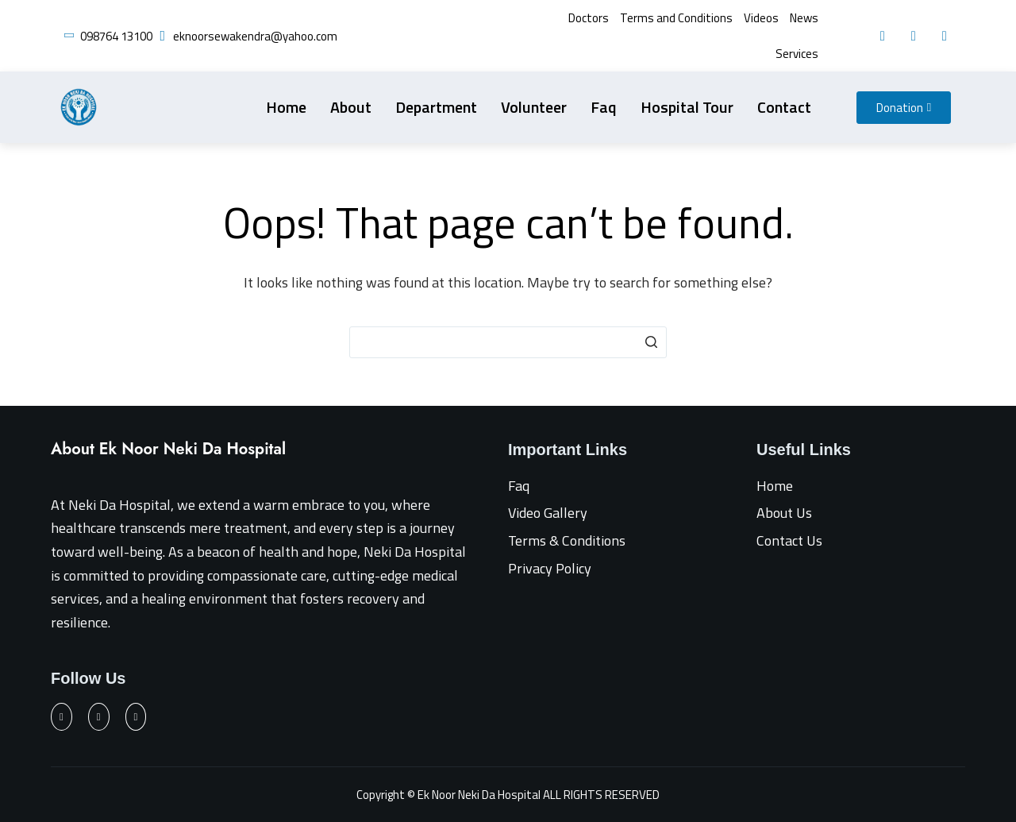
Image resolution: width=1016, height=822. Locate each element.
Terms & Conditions (566, 540)
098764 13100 (116, 36)
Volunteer (534, 107)
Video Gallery (547, 512)
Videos (761, 18)
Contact (784, 107)
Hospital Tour (687, 107)
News (804, 18)
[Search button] (651, 342)
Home (286, 107)
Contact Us (789, 540)
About (350, 107)
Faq (604, 107)
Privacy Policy (549, 568)
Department (436, 107)
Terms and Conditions (676, 18)
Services (796, 53)
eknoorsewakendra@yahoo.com (255, 36)
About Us (784, 512)
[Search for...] (508, 342)
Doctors (588, 18)
